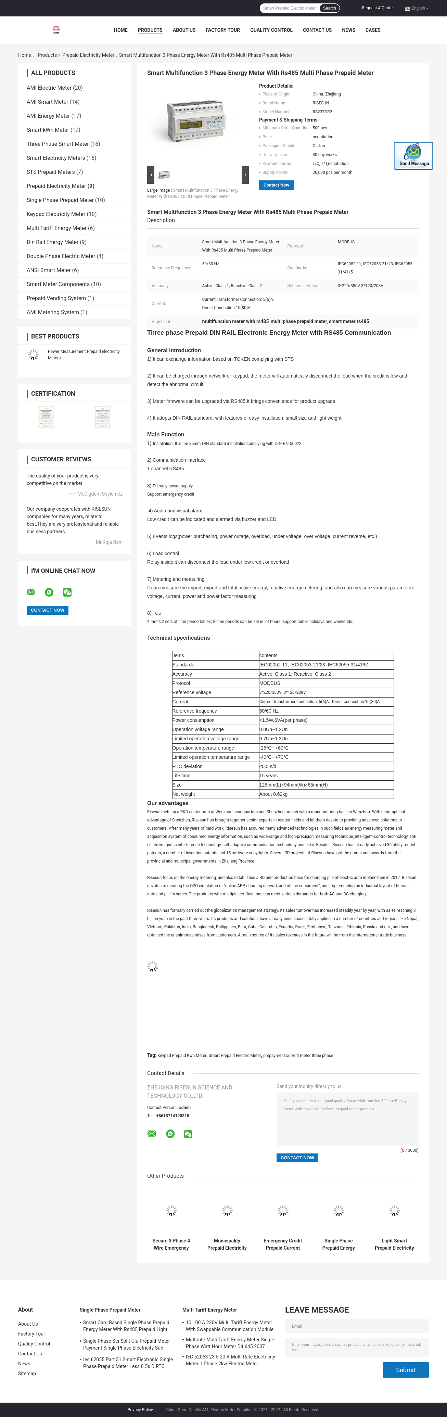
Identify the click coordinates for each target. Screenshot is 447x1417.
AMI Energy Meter (48, 116)
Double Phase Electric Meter (61, 256)
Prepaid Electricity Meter (88, 55)
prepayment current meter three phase (298, 1055)
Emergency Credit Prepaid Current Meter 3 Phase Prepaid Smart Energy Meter (283, 1244)
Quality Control (271, 30)
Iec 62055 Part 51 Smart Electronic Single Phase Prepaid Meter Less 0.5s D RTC (128, 1363)
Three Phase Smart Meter (58, 144)
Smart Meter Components (58, 284)
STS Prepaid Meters (51, 172)
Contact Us (317, 30)
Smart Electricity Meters (56, 158)
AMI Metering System (53, 312)
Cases (373, 30)
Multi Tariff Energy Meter (57, 228)
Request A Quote (377, 7)
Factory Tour (223, 30)
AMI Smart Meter (47, 102)
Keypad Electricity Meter (56, 214)
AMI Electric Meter (49, 88)
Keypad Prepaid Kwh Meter (181, 1055)
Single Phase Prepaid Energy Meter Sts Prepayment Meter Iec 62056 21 (339, 1244)
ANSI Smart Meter (49, 270)
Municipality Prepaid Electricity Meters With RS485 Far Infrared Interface (227, 1244)
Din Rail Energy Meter (52, 242)
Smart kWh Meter (48, 130)
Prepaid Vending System (56, 298)
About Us (184, 30)
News (348, 30)
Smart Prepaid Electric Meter (235, 1055)
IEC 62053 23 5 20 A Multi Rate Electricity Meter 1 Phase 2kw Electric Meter (230, 1360)
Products (150, 30)
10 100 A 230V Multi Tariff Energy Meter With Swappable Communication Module (229, 1326)
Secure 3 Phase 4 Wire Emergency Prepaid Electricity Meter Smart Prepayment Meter (171, 1244)
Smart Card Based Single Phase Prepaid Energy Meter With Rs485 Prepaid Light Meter (126, 1327)
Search (329, 8)
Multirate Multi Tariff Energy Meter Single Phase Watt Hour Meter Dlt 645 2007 (230, 1343)
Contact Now (276, 185)
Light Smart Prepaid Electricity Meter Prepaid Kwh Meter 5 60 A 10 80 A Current (394, 1244)
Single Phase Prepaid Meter (60, 200)
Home (121, 30)
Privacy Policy (140, 1409)
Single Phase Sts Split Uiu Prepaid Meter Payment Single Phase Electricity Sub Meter (126, 1345)
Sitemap (27, 1373)
